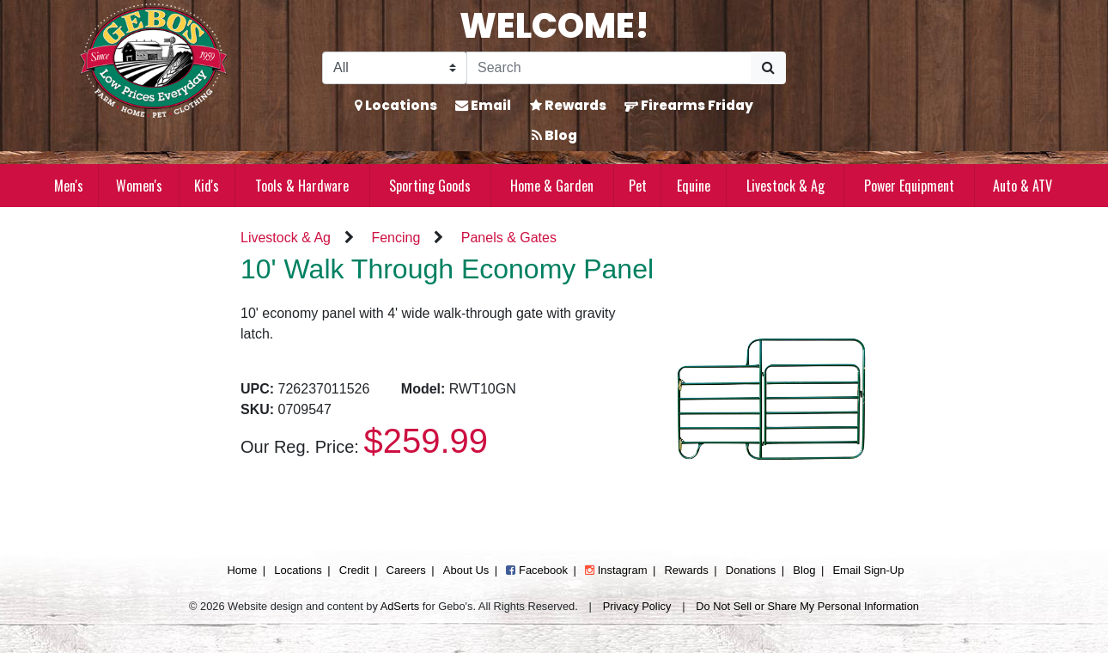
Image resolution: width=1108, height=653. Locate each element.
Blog (554, 135)
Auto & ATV (1022, 185)
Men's (68, 185)
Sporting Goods (430, 185)
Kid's (206, 185)
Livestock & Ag (785, 185)
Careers (406, 570)
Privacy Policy (637, 606)
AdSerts (400, 606)
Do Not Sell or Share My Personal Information (807, 606)
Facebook (537, 570)
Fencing (395, 237)
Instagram (616, 570)
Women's (139, 185)
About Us (466, 570)
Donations (751, 570)
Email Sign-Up (868, 570)
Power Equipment (909, 185)
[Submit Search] (768, 68)
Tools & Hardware (302, 185)
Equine (693, 185)
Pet (638, 185)
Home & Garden (552, 185)
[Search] (609, 68)
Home (242, 570)
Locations (396, 105)
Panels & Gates (509, 237)
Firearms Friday (688, 105)
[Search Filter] (394, 68)
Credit (354, 570)
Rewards (568, 105)
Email (483, 105)
